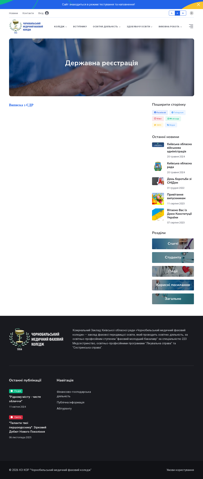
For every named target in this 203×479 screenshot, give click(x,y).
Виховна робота (169, 26)
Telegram (178, 112)
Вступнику (80, 26)
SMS (158, 125)
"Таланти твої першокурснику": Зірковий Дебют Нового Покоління (27, 427)
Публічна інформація (70, 402)
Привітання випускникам (176, 196)
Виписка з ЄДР (21, 105)
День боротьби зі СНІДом (179, 181)
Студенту (173, 257)
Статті (173, 243)
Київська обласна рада (179, 165)
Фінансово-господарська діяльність (74, 394)
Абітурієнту (64, 408)
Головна (101, 72)
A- (172, 13)
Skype (171, 125)
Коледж (59, 26)
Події (173, 271)
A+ (183, 13)
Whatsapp (173, 119)
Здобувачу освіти (138, 26)
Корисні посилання (173, 284)
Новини (13, 13)
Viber (158, 119)
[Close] (198, 4)
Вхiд (43, 13)
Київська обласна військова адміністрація (179, 147)
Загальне (173, 298)
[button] (191, 27)
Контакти (28, 13)
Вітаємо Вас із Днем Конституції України (179, 213)
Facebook (160, 112)
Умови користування (180, 470)
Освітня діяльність (105, 26)
